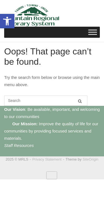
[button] (7, 21)
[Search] (79, 101)
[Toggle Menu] (92, 32)
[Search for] (45, 101)
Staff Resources (19, 145)
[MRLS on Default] (51, 175)
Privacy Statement (47, 159)
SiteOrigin (90, 159)
